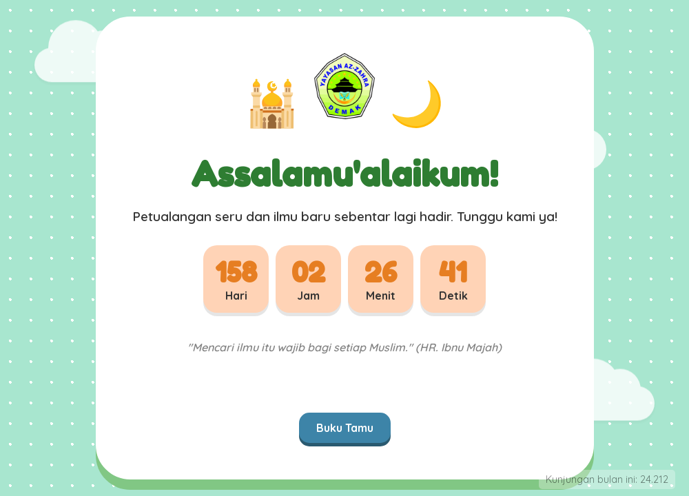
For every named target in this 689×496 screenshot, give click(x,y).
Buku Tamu (344, 428)
